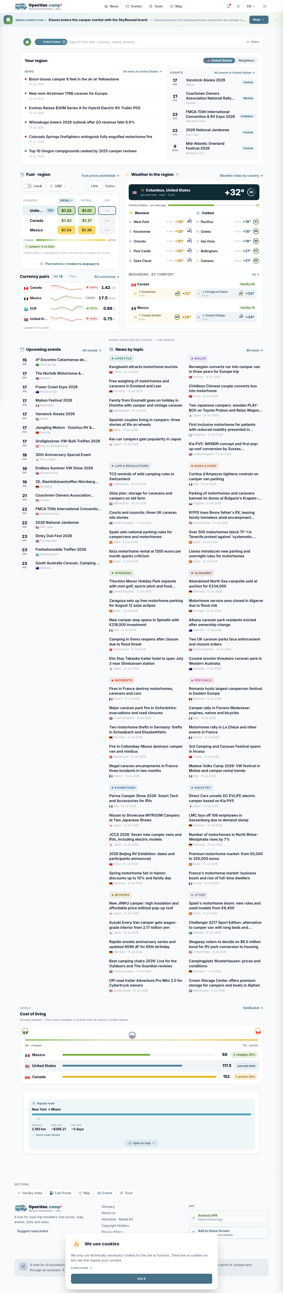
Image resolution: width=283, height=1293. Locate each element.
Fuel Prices (60, 1193)
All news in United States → (142, 71)
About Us (109, 1213)
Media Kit (126, 1219)
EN (251, 6)
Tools (156, 6)
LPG (107, 200)
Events (134, 6)
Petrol (86, 200)
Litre (94, 186)
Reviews (120, 895)
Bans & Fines (204, 466)
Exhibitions (123, 787)
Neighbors (246, 60)
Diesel (66, 200)
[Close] (275, 19)
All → (255, 274)
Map (176, 6)
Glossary (108, 1206)
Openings (121, 573)
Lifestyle (122, 358)
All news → (254, 350)
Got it (141, 1279)
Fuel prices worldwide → (100, 175)
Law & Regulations (130, 466)
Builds (198, 358)
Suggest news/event (32, 1231)
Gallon (110, 186)
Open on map (141, 1143)
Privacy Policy (112, 1232)
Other (198, 895)
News (111, 6)
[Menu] (265, 6)
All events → (92, 350)
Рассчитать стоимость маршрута (69, 264)
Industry (201, 787)
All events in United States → (234, 72)
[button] (252, 42)
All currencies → (106, 277)
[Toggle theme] (238, 6)
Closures (201, 573)
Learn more (82, 1268)
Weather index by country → (241, 175)
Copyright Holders (115, 1226)
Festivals (201, 680)
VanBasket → (253, 1008)
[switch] (32, 186)
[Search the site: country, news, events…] (155, 41)
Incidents (122, 680)
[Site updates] (228, 6)
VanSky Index (30, 1193)
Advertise (109, 1219)
